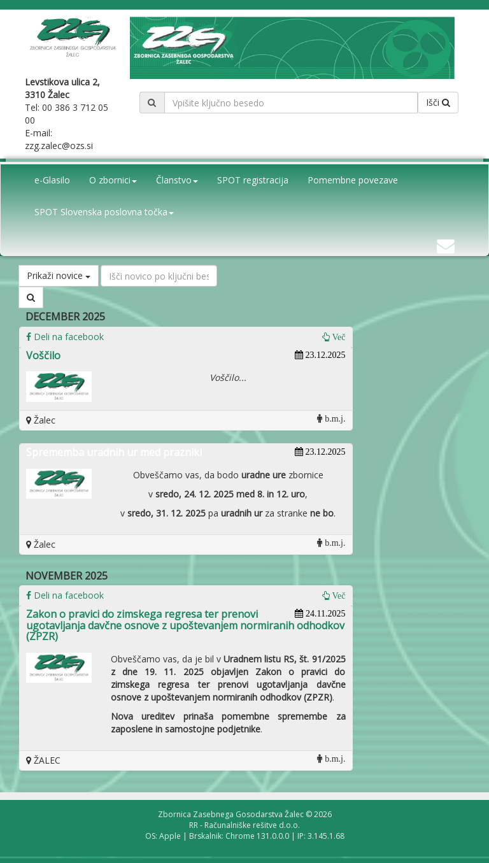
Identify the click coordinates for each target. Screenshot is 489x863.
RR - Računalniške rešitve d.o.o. (244, 825)
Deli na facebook (65, 337)
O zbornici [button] (113, 180)
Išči (438, 102)
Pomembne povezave (353, 180)
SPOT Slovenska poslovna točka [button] (104, 212)
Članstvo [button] (177, 180)
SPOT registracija (252, 180)
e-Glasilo (52, 180)
